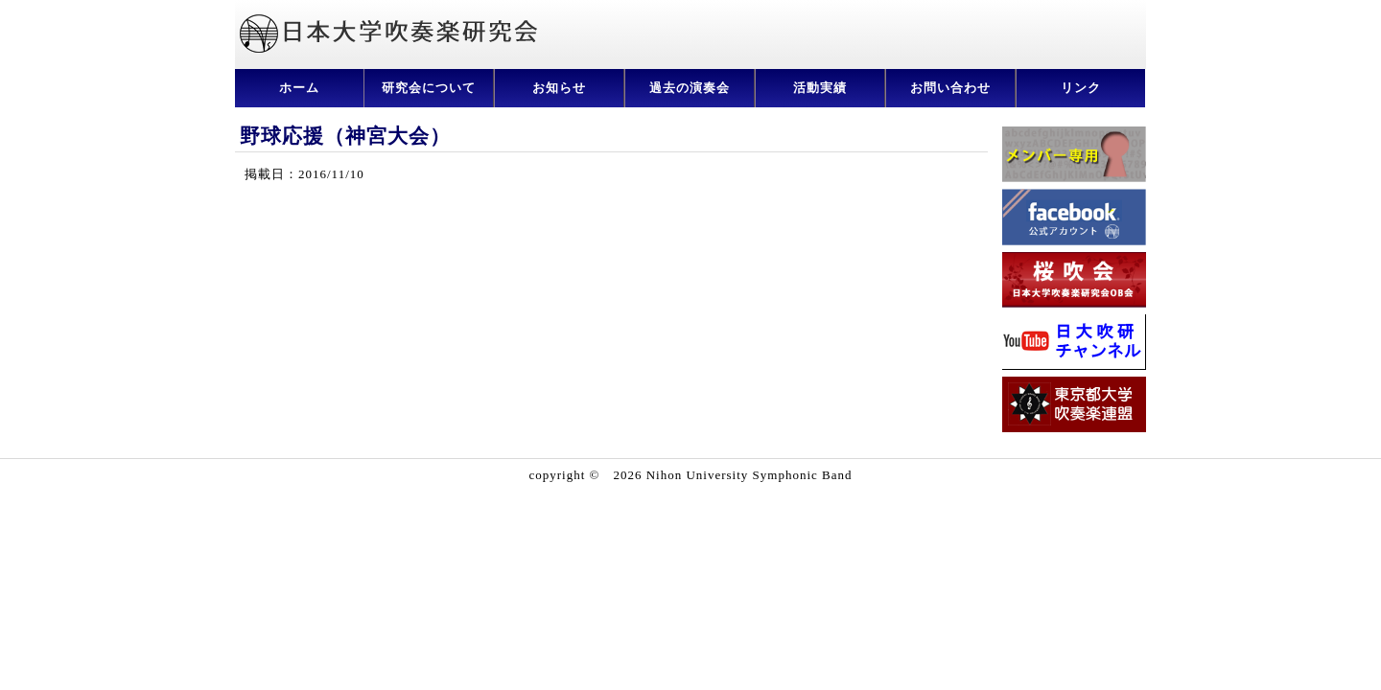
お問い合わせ (950, 87)
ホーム (299, 87)
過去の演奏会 (689, 87)
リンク (1081, 87)
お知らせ (559, 87)
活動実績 (820, 87)
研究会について (429, 87)
